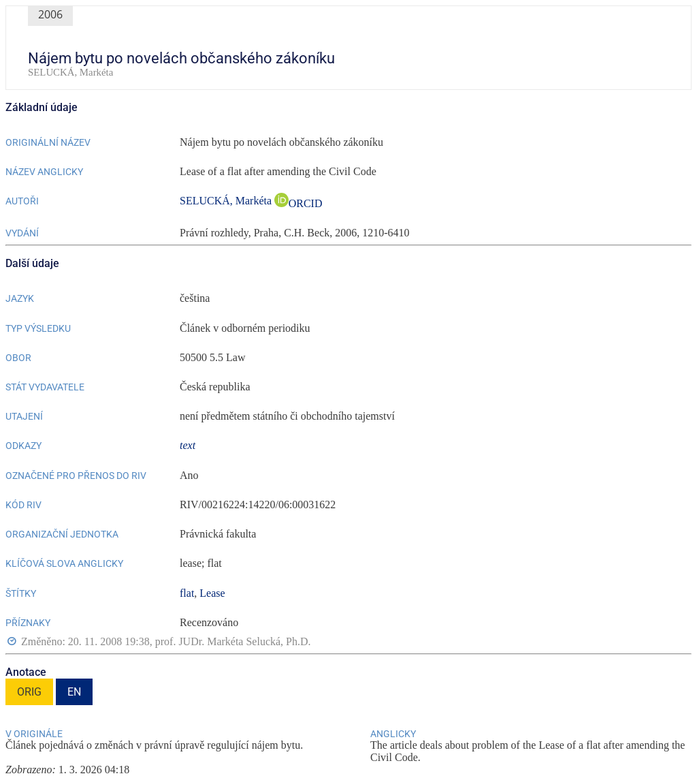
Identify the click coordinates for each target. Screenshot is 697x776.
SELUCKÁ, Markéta (227, 200)
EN (74, 691)
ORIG (29, 691)
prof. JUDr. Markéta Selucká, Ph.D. (233, 641)
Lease (212, 593)
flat (187, 593)
